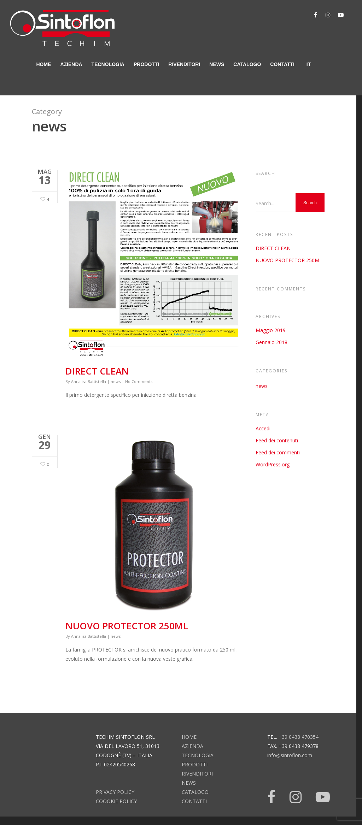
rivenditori (184, 64)
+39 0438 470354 (299, 736)
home (43, 64)
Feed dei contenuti (277, 440)
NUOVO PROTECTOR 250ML (126, 625)
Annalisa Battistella (88, 381)
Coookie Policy (116, 801)
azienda (71, 64)
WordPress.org (273, 464)
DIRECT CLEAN (97, 371)
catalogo (247, 64)
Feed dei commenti (278, 452)
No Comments (138, 381)
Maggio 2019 (271, 330)
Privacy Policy (115, 792)
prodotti (146, 64)
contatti (282, 64)
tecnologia (108, 64)
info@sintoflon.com (289, 755)
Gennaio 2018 (271, 342)
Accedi (263, 428)
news (216, 64)
